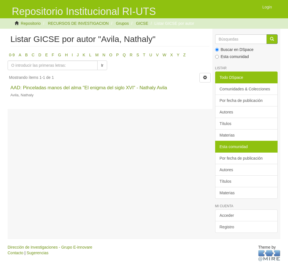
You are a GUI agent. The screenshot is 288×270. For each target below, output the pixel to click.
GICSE (142, 23)
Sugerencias (37, 253)
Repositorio (31, 23)
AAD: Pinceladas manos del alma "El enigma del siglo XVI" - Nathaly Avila (88, 87)
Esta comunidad (232, 56)
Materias (227, 135)
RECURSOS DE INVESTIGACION (78, 23)
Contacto (15, 253)
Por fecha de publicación (241, 100)
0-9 (12, 55)
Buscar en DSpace (234, 49)
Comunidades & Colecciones (245, 89)
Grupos (122, 23)
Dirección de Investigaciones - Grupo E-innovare (50, 247)
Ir (102, 65)
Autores (226, 112)
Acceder (227, 215)
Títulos (225, 123)
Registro (227, 227)
